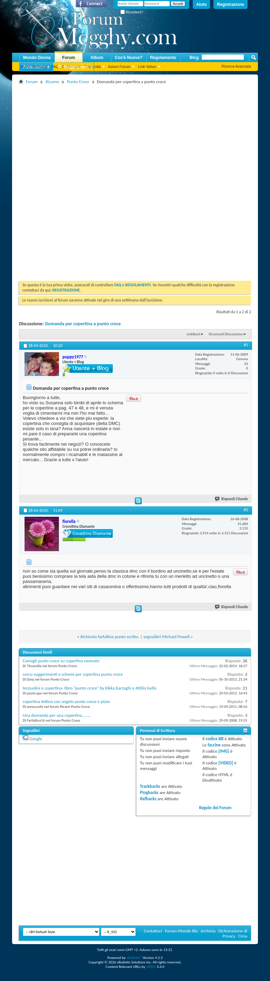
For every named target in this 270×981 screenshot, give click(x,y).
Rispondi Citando (232, 499)
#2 (246, 509)
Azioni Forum (119, 67)
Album (96, 57)
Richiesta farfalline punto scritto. (109, 636)
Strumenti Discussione (226, 334)
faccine (214, 744)
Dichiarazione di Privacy (232, 933)
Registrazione (230, 4)
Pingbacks (149, 792)
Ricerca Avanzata (236, 66)
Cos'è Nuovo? (128, 57)
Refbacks (148, 798)
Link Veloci (147, 67)
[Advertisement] (142, 134)
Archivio (208, 930)
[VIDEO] (225, 762)
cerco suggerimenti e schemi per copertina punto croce (73, 674)
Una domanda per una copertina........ (57, 715)
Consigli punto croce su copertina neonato (61, 660)
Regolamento (163, 57)
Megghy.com (73, 67)
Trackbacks (150, 786)
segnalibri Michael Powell (166, 636)
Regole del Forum (215, 807)
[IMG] (223, 751)
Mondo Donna (37, 57)
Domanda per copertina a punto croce (83, 324)
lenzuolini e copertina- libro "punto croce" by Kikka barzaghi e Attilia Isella (89, 688)
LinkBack (193, 334)
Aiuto (201, 4)
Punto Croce (78, 81)
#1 (246, 345)
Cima (242, 936)
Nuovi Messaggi (34, 67)
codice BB (214, 738)
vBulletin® (134, 957)
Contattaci (153, 930)
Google (35, 738)
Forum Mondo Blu (181, 930)
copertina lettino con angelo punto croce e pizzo (66, 701)
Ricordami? (131, 12)
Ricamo (52, 81)
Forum (68, 57)
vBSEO (151, 966)
